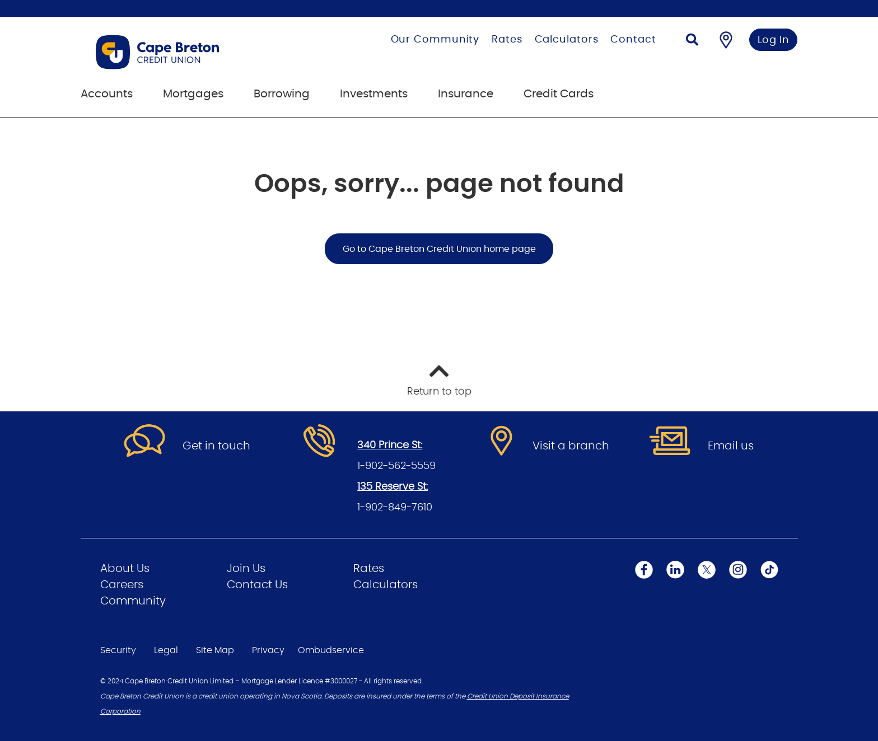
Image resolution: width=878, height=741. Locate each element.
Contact (633, 40)
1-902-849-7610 (394, 508)
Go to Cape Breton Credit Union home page (439, 249)
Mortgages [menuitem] (193, 94)
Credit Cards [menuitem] (559, 94)
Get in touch (216, 446)
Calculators (567, 40)
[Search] (692, 41)
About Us (125, 568)
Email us (731, 446)
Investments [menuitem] (374, 94)
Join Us (246, 568)
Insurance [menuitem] (465, 94)
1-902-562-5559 (396, 466)
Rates (507, 40)
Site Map (215, 650)
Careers (121, 584)
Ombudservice (331, 650)
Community (133, 601)
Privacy (268, 650)
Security (118, 650)
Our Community (435, 40)
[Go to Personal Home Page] (194, 52)
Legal (166, 650)
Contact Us (257, 584)
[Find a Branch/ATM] (726, 40)
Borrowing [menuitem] (282, 94)
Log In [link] (774, 40)
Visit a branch (571, 446)
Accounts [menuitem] (107, 94)
